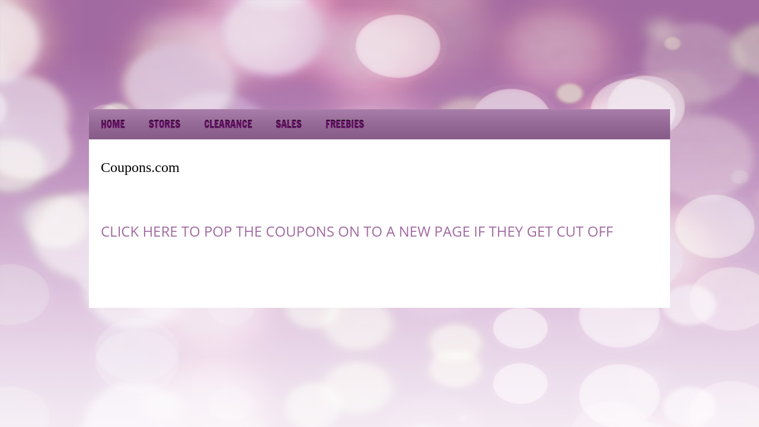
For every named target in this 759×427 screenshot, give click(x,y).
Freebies (345, 124)
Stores (164, 124)
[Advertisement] (563, 77)
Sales (289, 124)
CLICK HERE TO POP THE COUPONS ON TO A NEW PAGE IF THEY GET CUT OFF (357, 231)
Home (113, 124)
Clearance (228, 124)
